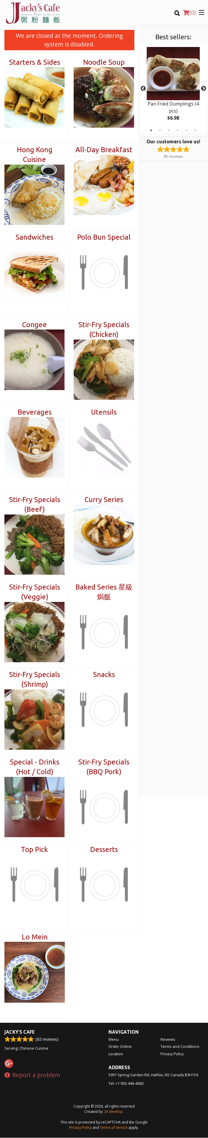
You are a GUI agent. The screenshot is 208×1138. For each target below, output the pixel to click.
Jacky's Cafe (19, 1032)
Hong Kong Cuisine (34, 155)
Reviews (168, 1039)
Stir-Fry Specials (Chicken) (103, 330)
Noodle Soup (104, 62)
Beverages (35, 412)
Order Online (120, 1046)
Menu (113, 1039)
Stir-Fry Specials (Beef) (34, 505)
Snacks (104, 674)
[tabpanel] (173, 89)
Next (204, 89)
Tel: (125, 1083)
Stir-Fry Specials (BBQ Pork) (103, 767)
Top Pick (34, 849)
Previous (143, 89)
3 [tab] (169, 130)
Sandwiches (34, 237)
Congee (34, 325)
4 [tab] (178, 130)
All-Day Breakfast (103, 150)
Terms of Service (114, 1127)
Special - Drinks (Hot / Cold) (34, 767)
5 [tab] (186, 130)
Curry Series (104, 500)
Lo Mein (35, 937)
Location (115, 1054)
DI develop (114, 1111)
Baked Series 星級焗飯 (104, 592)
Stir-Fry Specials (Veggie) (34, 592)
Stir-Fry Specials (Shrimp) (34, 680)
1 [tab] (151, 130)
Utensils (104, 412)
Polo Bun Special (104, 237)
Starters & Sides (34, 62)
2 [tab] (160, 130)
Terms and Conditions (180, 1046)
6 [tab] (195, 130)
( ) (189, 12)
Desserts (104, 849)
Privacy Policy (172, 1054)
